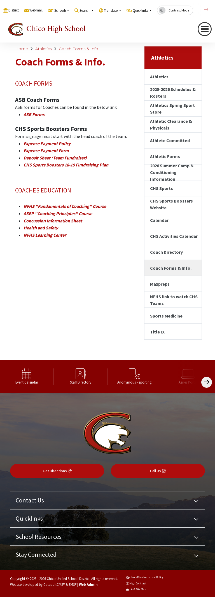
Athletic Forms (165, 156)
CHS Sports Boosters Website (171, 204)
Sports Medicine (166, 316)
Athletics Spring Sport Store (172, 108)
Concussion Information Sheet (53, 221)
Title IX (157, 332)
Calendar (159, 220)
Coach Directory (166, 252)
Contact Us (30, 500)
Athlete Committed (170, 140)
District (13, 10)
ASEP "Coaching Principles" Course (58, 213)
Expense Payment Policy (47, 143)
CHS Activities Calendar (174, 236)
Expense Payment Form (46, 150)
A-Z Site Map (136, 589)
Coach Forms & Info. (79, 48)
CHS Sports (161, 188)
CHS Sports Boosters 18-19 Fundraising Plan (66, 165)
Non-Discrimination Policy (144, 577)
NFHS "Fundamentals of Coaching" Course (65, 206)
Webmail (36, 10)
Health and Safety (41, 228)
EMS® (72, 584)
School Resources (39, 536)
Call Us (158, 470)
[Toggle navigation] (205, 29)
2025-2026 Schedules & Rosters (173, 92)
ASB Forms (34, 114)
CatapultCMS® (54, 584)
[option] (27, 376)
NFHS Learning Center (45, 235)
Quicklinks (29, 518)
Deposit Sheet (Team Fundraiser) (55, 158)
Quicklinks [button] (141, 10)
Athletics (43, 48)
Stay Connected (36, 554)
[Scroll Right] (206, 382)
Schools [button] (60, 10)
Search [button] (85, 10)
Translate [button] (111, 10)
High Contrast (137, 583)
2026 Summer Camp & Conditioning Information (172, 172)
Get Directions (57, 470)
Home (21, 48)
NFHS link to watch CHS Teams (174, 300)
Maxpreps (160, 284)
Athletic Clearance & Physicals (171, 124)
